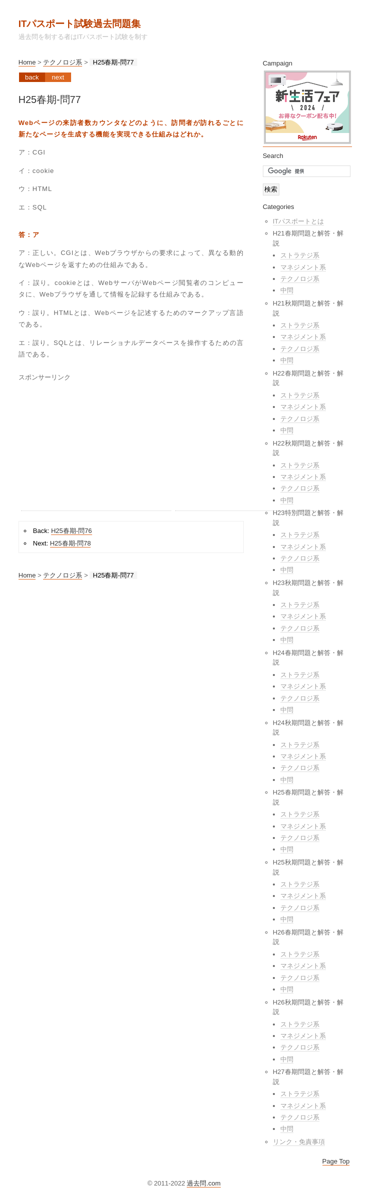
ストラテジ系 (299, 255)
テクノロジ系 (62, 62)
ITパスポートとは (298, 221)
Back (32, 77)
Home (27, 62)
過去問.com (203, 1183)
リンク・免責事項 (299, 1142)
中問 (286, 290)
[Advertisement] (96, 448)
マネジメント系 (303, 267)
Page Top (336, 1161)
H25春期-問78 (70, 543)
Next (58, 77)
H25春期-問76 (71, 530)
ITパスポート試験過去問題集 (80, 23)
